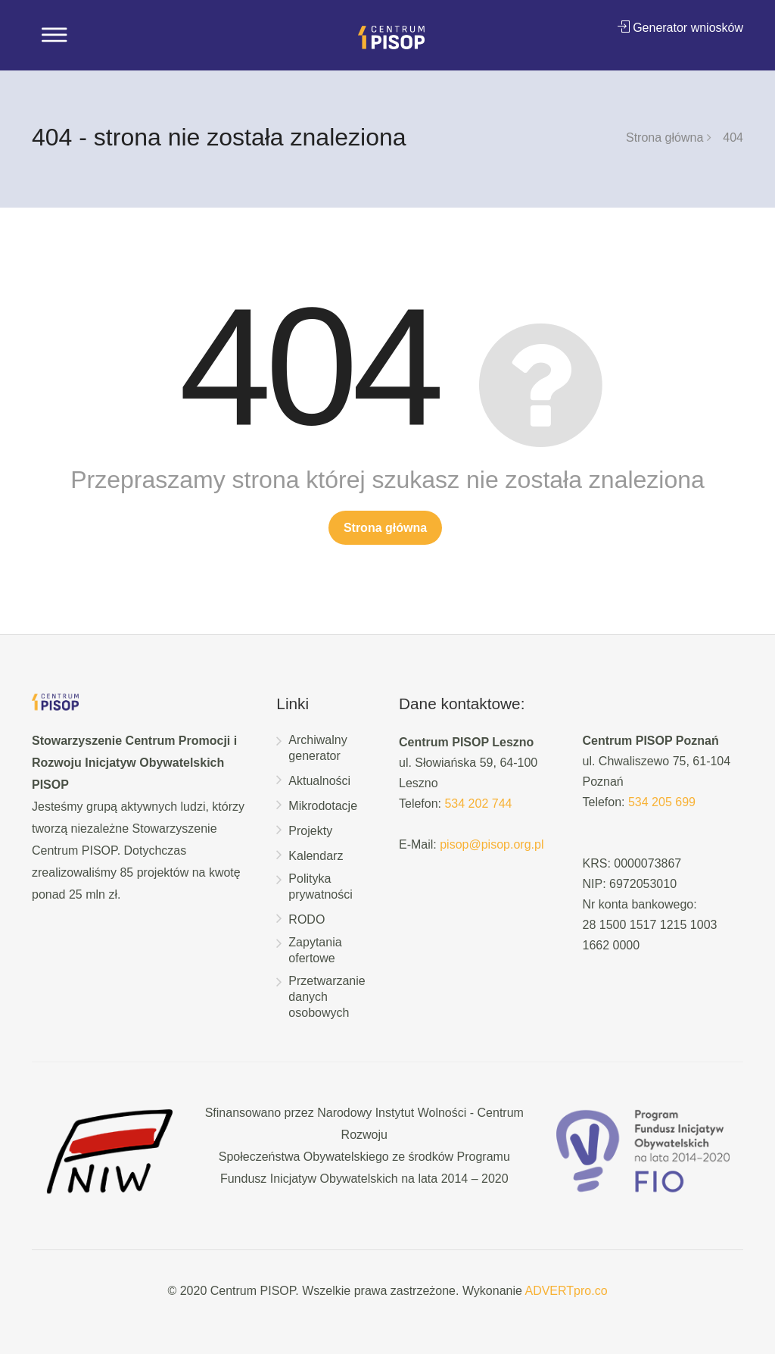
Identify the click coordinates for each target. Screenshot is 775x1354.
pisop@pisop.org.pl (491, 844)
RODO (306, 919)
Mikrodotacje (322, 805)
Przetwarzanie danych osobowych (326, 996)
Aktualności (319, 780)
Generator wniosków (680, 27)
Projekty (310, 830)
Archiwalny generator (317, 747)
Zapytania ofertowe (314, 950)
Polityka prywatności (320, 886)
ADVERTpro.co (565, 1290)
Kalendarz (315, 855)
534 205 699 (662, 802)
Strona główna (664, 137)
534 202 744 (478, 803)
